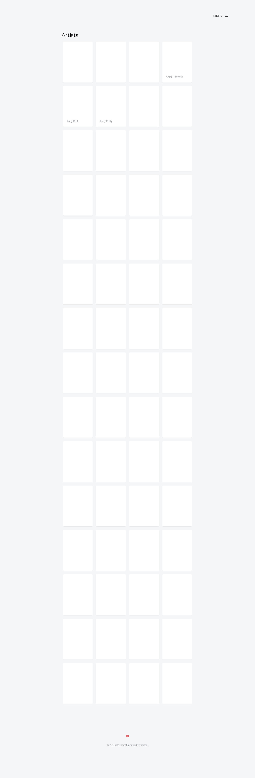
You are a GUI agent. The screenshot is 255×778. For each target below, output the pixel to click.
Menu (220, 16)
